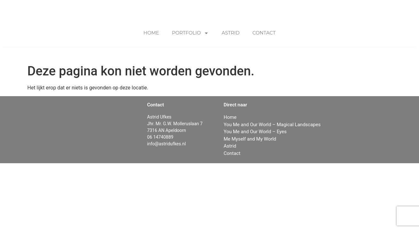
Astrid (230, 33)
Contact (264, 33)
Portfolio (190, 33)
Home (151, 33)
